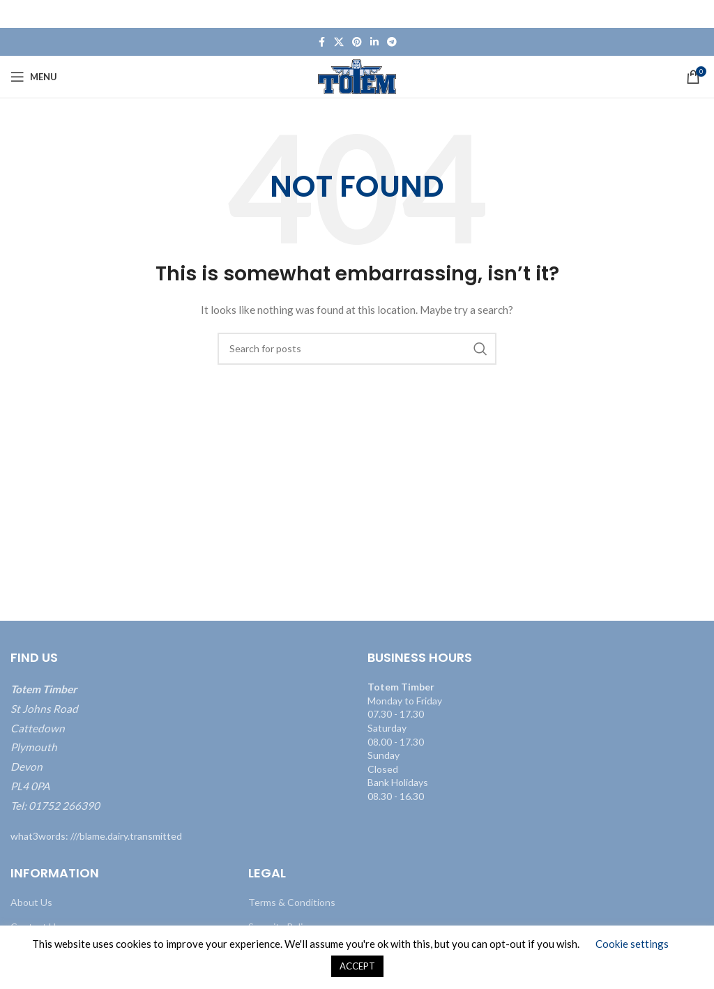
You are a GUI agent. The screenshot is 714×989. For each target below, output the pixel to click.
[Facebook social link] (321, 42)
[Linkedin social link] (374, 42)
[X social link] (339, 42)
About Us (31, 902)
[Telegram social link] (392, 42)
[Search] (357, 349)
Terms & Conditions (291, 902)
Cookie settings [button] (632, 943)
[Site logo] (357, 76)
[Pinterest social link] (357, 42)
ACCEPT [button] (357, 966)
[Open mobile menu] (33, 77)
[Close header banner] (696, 14)
